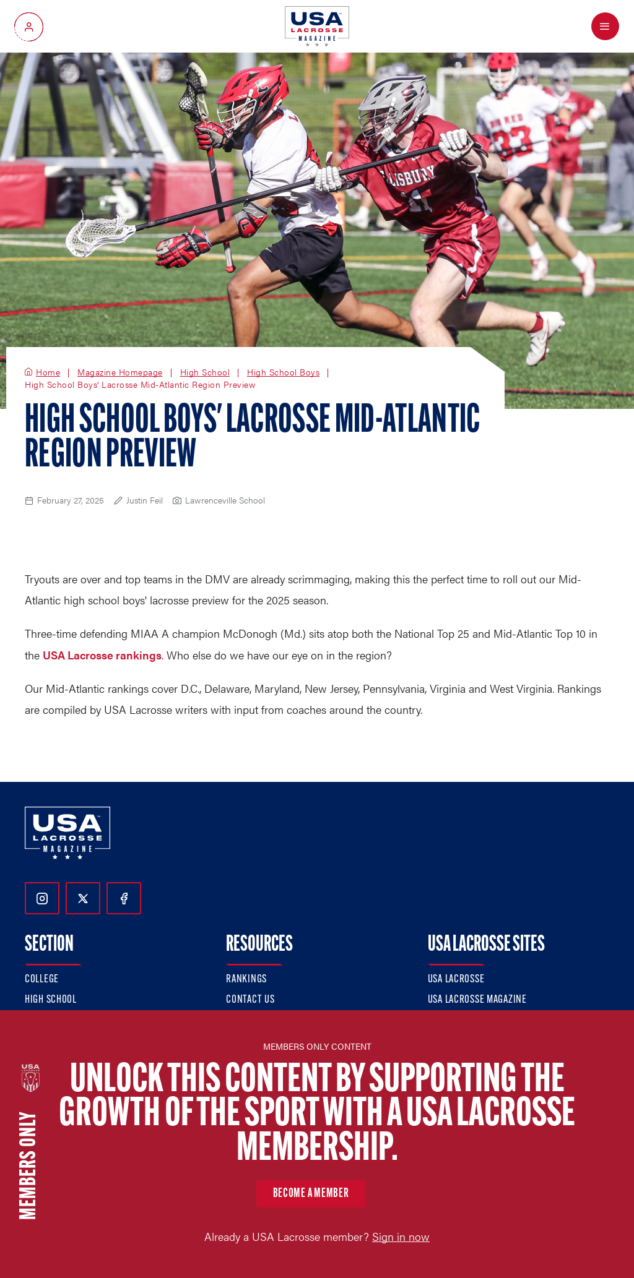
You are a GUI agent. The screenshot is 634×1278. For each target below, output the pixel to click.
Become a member (311, 1194)
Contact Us (250, 1000)
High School (205, 372)
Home (48, 372)
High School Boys (283, 372)
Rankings (246, 979)
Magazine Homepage (120, 372)
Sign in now (401, 1236)
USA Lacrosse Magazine (477, 1000)
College (42, 979)
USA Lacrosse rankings (102, 655)
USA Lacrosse (456, 979)
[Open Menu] (605, 26)
